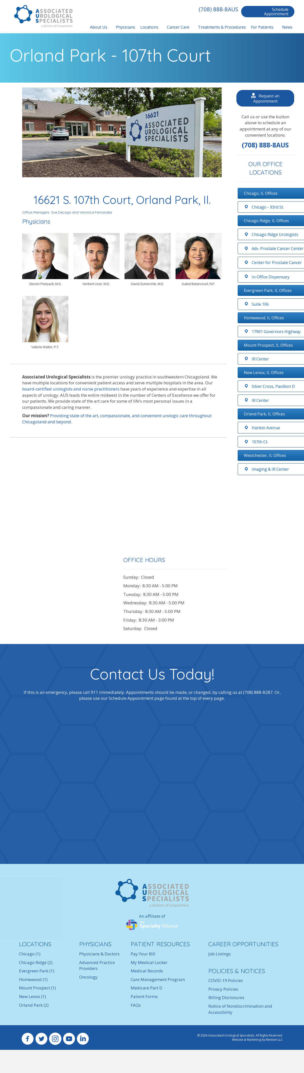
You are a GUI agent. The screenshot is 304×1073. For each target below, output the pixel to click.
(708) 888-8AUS (218, 9)
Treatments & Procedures (221, 27)
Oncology (88, 977)
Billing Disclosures (226, 997)
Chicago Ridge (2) (36, 962)
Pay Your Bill (143, 953)
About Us (98, 27)
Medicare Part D (146, 988)
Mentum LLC (274, 1039)
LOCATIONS (35, 944)
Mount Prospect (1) (37, 988)
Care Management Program (158, 979)
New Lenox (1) (32, 996)
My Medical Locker (149, 962)
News (286, 27)
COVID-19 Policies (225, 980)
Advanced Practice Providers (97, 965)
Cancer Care (177, 27)
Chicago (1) (29, 953)
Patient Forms (144, 996)
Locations (149, 27)
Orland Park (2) (34, 1005)
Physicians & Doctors (99, 953)
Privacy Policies (223, 989)
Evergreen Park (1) (36, 971)
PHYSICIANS (95, 944)
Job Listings (219, 953)
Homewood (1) (33, 979)
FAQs (136, 1005)
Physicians (124, 27)
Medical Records (147, 971)
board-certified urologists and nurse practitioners (70, 389)
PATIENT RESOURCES (160, 944)
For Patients (261, 27)
